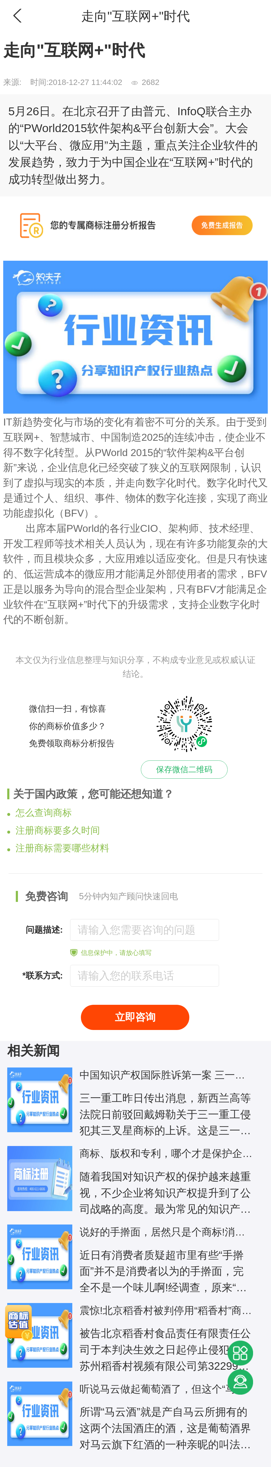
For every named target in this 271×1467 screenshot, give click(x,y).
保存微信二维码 (184, 769)
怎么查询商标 (39, 812)
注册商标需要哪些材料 (58, 848)
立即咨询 (135, 1017)
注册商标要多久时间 (53, 830)
